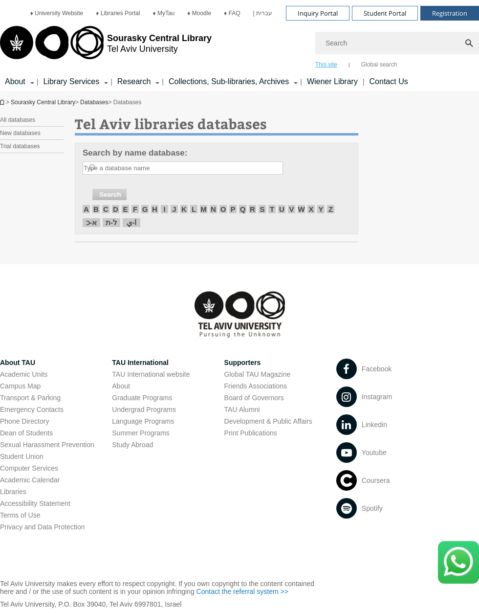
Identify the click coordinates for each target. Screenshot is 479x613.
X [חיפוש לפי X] (310, 209)
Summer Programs (140, 433)
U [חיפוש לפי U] (281, 209)
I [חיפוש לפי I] (164, 209)
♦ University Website (57, 13)
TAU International (140, 362)
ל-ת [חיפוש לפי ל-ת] (111, 222)
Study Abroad (132, 445)
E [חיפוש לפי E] (125, 209)
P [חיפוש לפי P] (232, 209)
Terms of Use (20, 515)
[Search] (397, 43)
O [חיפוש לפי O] (223, 209)
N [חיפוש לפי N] (213, 209)
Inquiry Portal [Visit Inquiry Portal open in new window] (318, 13)
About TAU (17, 362)
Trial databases (20, 146)
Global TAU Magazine (257, 374)
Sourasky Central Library (43, 102)
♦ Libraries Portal (118, 13)
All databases (17, 119)
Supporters (242, 362)
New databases (20, 133)
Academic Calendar (30, 480)
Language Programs (143, 421)
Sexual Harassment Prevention (47, 445)
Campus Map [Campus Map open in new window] (20, 386)
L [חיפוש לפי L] (194, 209)
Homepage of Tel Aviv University (2, 102)
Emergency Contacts (32, 409)
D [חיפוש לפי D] (115, 209)
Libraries (13, 492)
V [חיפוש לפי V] (291, 209)
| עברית (262, 13)
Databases (94, 102)
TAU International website (151, 374)
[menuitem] (57, 13)
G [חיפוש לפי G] (145, 209)
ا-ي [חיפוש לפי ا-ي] (132, 222)
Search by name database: (135, 153)
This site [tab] (326, 64)
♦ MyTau (163, 13)
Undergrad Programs (144, 409)
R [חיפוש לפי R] (252, 209)
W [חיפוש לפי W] (301, 209)
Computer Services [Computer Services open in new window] (29, 468)
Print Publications (250, 433)
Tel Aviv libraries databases (171, 123)
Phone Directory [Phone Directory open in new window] (24, 421)
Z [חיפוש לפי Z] (330, 209)
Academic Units (23, 374)
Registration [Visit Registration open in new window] (449, 13)
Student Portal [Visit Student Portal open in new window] (385, 13)
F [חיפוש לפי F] (135, 209)
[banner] (239, 45)
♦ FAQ (232, 13)
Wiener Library (332, 81)
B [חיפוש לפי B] (96, 209)
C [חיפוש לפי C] (106, 209)
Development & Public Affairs (268, 421)
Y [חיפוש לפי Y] (320, 209)
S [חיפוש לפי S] (262, 209)
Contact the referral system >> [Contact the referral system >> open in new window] (242, 591)
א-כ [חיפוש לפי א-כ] (91, 222)
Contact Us (389, 81)
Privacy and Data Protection (42, 527)
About (121, 386)
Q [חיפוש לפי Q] (243, 209)
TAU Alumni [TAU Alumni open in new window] (242, 409)
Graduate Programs (142, 398)
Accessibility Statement (35, 503)
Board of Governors (254, 398)
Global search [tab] (379, 64)
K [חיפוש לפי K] (184, 209)
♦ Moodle (199, 13)
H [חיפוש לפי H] (154, 209)
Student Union (22, 456)
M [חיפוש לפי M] (203, 209)
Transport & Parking (30, 398)
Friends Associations (255, 386)
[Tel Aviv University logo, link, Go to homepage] (106, 46)
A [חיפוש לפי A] (86, 209)
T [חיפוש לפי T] (272, 209)
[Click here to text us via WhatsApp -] (458, 562)
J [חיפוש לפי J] (174, 209)
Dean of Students (26, 433)
